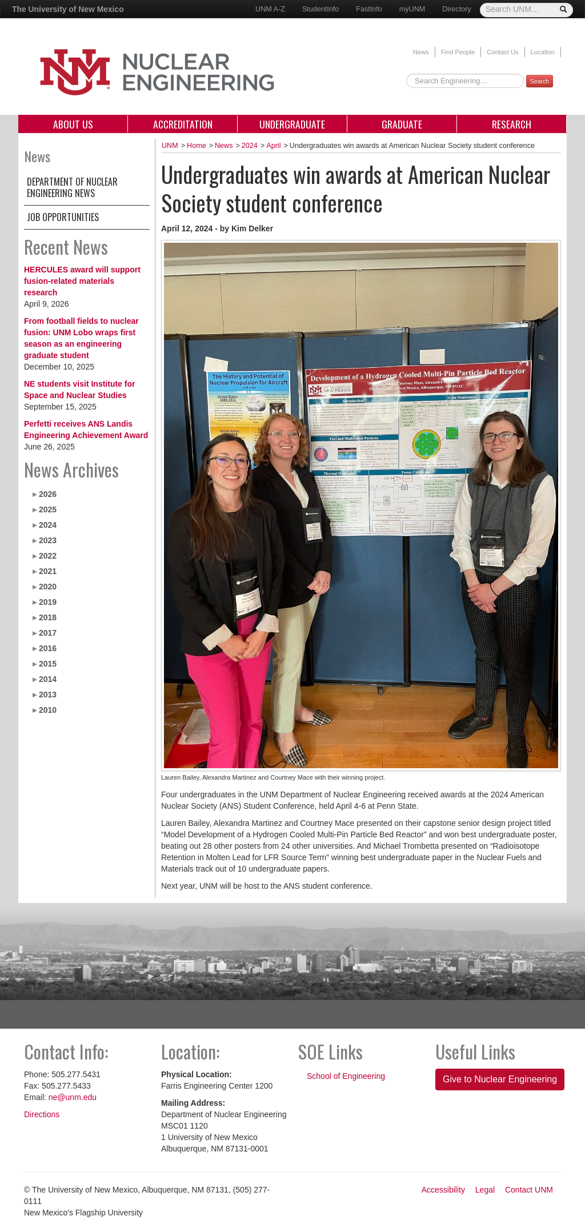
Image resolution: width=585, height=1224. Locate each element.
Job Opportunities (63, 217)
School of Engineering (346, 1076)
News (421, 52)
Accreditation (183, 124)
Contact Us (502, 52)
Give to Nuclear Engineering (500, 1079)
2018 (48, 617)
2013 (48, 694)
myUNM (412, 9)
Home (196, 146)
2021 (48, 571)
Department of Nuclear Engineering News (72, 187)
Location (543, 52)
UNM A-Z (270, 9)
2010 (48, 710)
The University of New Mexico (68, 9)
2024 (48, 524)
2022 (48, 555)
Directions (41, 1114)
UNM (170, 146)
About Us (73, 124)
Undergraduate (292, 124)
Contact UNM (529, 1189)
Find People (458, 52)
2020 (48, 586)
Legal (485, 1189)
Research (511, 124)
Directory (456, 9)
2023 (48, 540)
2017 (48, 632)
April (273, 146)
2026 (48, 494)
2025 (48, 509)
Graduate (402, 124)
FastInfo (369, 9)
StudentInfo (320, 9)
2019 (48, 602)
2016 (48, 648)
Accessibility (443, 1189)
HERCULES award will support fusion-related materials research (82, 281)
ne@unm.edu (73, 1097)
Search (539, 81)
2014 (48, 679)
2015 (48, 663)
